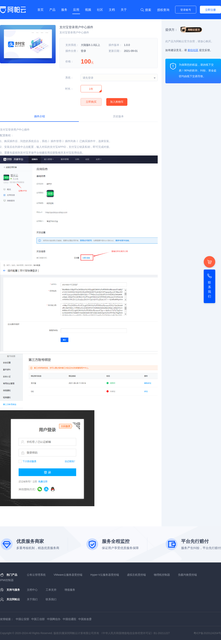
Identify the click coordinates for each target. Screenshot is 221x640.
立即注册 (210, 9)
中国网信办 (53, 619)
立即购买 (91, 101)
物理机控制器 (162, 574)
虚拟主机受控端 (136, 574)
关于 (124, 9)
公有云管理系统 (36, 574)
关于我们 (32, 599)
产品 (52, 9)
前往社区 (193, 50)
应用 (76, 9)
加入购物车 (117, 101)
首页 (40, 9)
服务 (64, 9)
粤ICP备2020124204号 (207, 633)
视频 (88, 9)
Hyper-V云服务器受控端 (104, 574)
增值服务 (69, 589)
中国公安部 (22, 619)
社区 (100, 9)
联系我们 (51, 599)
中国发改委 (85, 619)
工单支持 (51, 589)
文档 (112, 9)
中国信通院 (69, 619)
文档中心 (32, 589)
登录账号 (185, 9)
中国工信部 (38, 619)
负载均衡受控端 (187, 574)
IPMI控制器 (7, 580)
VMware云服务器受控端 (68, 574)
